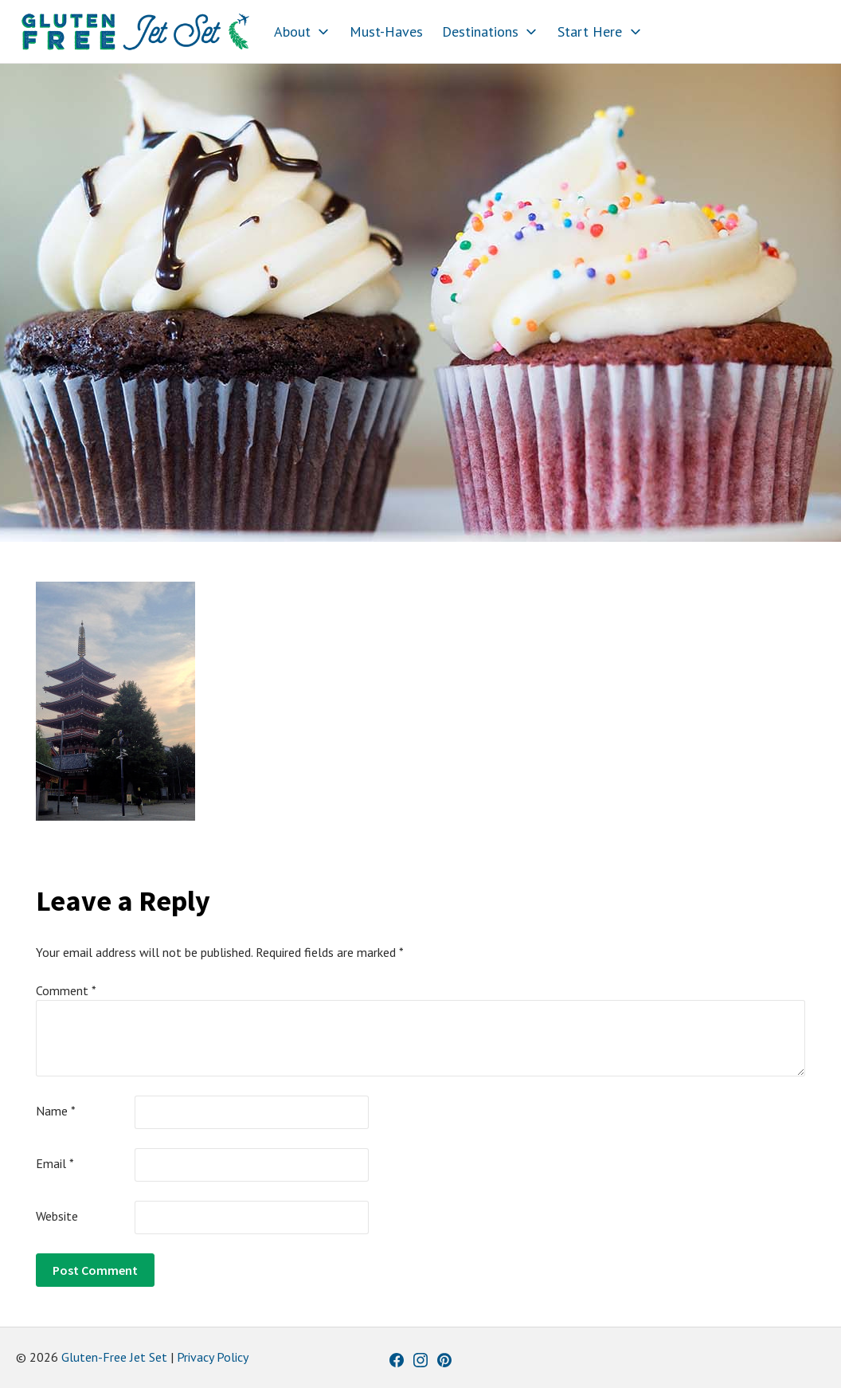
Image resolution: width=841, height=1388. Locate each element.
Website (57, 1216)
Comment (66, 990)
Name (56, 1111)
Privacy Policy (212, 1357)
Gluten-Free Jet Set (114, 1357)
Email (55, 1163)
